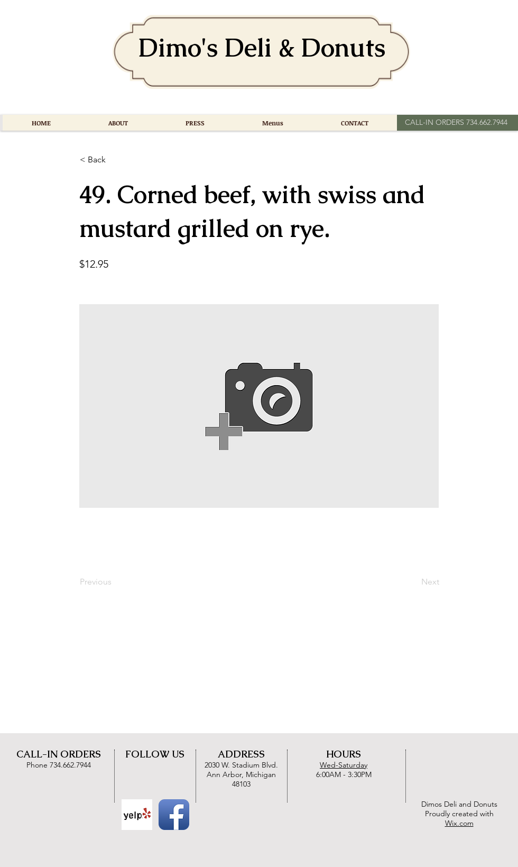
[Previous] (115, 581)
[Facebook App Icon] (174, 814)
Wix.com (459, 823)
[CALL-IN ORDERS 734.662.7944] (456, 123)
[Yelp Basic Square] (137, 814)
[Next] (412, 581)
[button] (115, 159)
